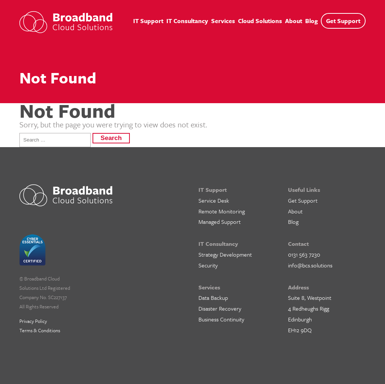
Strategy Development (225, 254)
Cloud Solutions (260, 20)
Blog (311, 20)
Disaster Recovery (219, 308)
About (293, 20)
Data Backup (213, 297)
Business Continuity (221, 319)
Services (223, 20)
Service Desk (213, 200)
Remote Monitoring (221, 211)
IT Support (148, 20)
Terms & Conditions (39, 330)
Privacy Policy (33, 321)
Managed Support (219, 222)
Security (208, 265)
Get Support (343, 20)
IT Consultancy (187, 20)
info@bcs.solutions (310, 265)
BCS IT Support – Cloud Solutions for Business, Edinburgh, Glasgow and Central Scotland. (65, 22)
